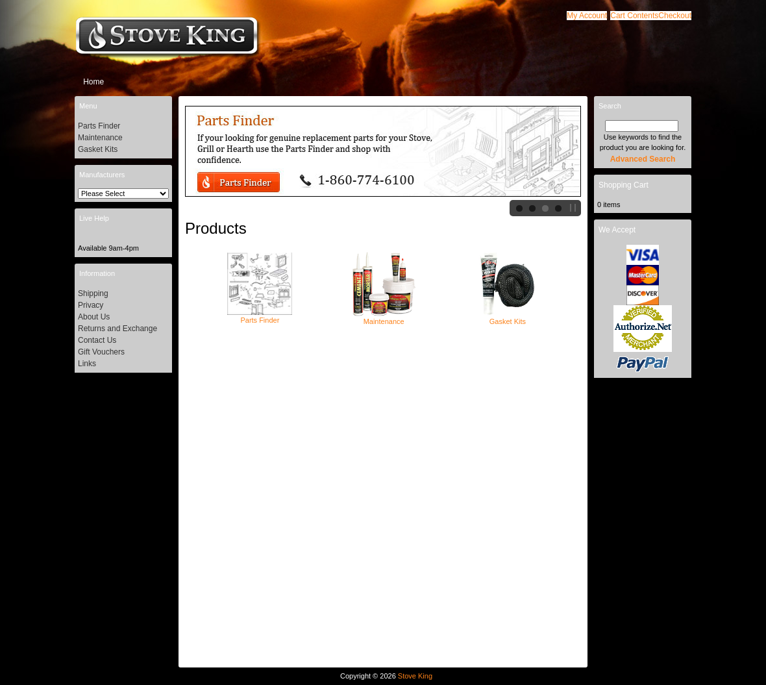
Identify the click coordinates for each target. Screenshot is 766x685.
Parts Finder (259, 316)
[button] (634, 15)
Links (87, 363)
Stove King (415, 676)
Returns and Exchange (117, 328)
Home (93, 81)
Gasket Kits (507, 317)
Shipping (93, 293)
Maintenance (383, 317)
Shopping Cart (624, 185)
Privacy (90, 305)
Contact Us (97, 340)
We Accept (617, 229)
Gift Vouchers (101, 351)
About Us (94, 316)
